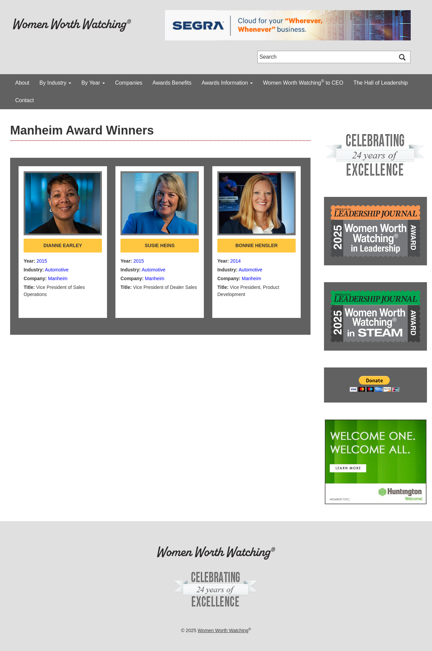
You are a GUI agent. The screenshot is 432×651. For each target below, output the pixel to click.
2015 (41, 261)
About (22, 83)
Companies (128, 83)
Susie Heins (160, 245)
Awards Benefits (172, 83)
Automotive (57, 269)
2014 (235, 261)
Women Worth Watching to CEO (303, 82)
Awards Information (227, 83)
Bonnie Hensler (256, 245)
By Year (93, 83)
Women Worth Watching (222, 630)
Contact (24, 100)
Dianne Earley (63, 245)
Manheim (58, 278)
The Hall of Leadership (380, 83)
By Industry (55, 83)
